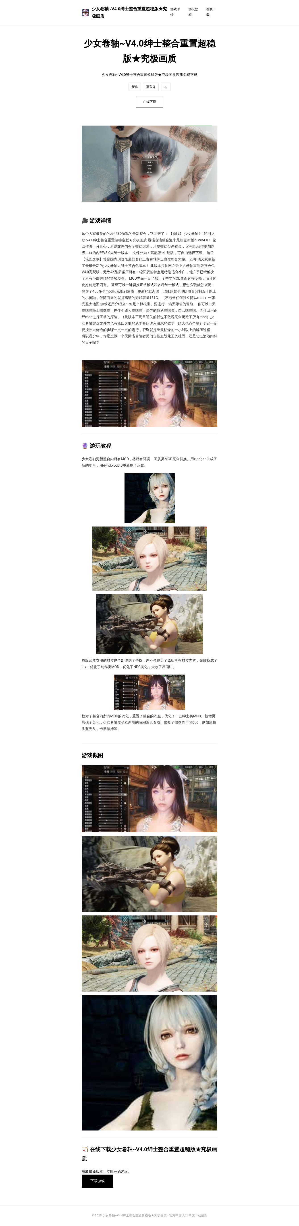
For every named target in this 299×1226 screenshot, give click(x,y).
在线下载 (211, 11)
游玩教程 (193, 11)
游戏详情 (175, 11)
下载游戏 (98, 1182)
